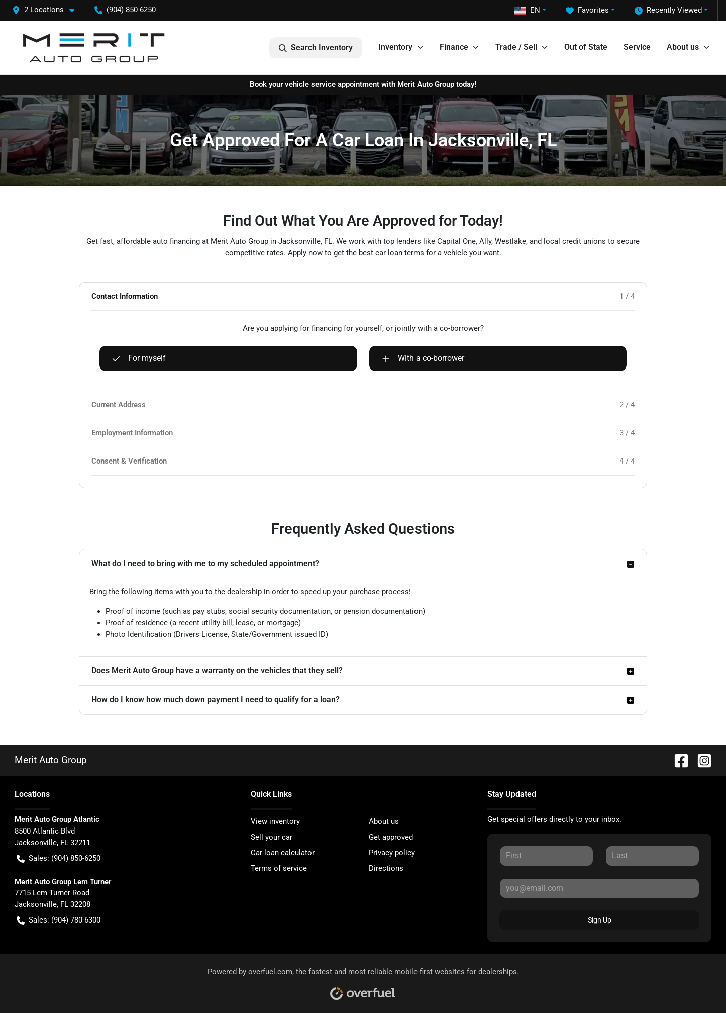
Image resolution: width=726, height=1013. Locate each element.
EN (527, 10)
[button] (47, 10)
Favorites (587, 10)
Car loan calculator (283, 852)
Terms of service (279, 868)
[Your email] (599, 888)
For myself (139, 358)
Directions (386, 868)
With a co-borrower (423, 358)
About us (384, 821)
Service (637, 47)
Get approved (391, 837)
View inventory (275, 821)
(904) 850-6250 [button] (125, 9)
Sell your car (271, 837)
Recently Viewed (668, 10)
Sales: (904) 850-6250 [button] (58, 858)
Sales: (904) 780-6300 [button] (58, 920)
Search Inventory (316, 48)
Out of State (585, 47)
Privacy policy (392, 852)
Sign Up (599, 920)
